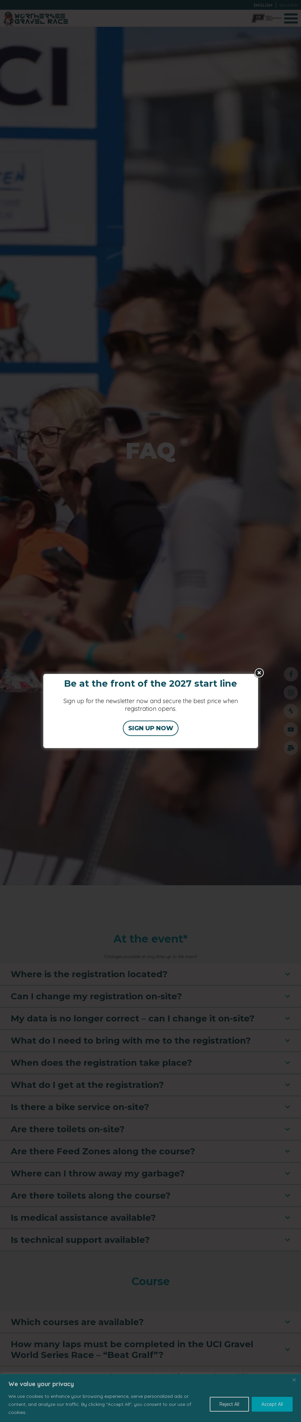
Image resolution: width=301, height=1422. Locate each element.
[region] (150, 1398)
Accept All (272, 1404)
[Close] (294, 1380)
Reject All (229, 1404)
